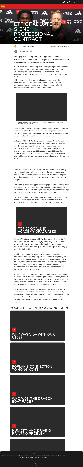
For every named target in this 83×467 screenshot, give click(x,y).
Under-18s (20, 399)
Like (11, 399)
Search (52, 399)
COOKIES (33, 453)
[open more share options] (31, 51)
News (3, 399)
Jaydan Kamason (33, 399)
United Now (62, 399)
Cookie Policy (43, 457)
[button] (8, 6)
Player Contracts (7, 404)
